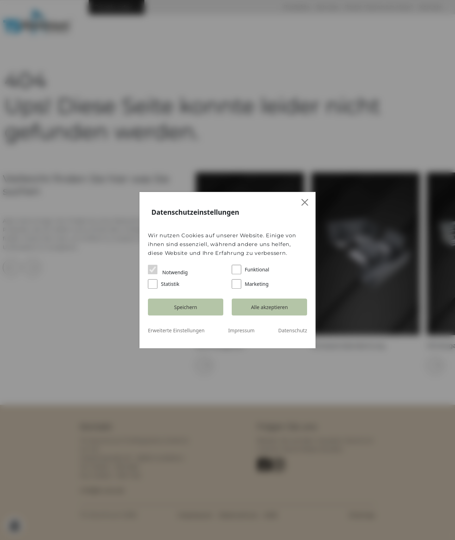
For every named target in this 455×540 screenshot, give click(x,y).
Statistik (163, 284)
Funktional (250, 269)
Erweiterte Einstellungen (176, 330)
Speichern (185, 307)
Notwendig (168, 270)
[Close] (305, 202)
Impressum (241, 330)
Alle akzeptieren (269, 307)
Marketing (250, 284)
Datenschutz (292, 330)
